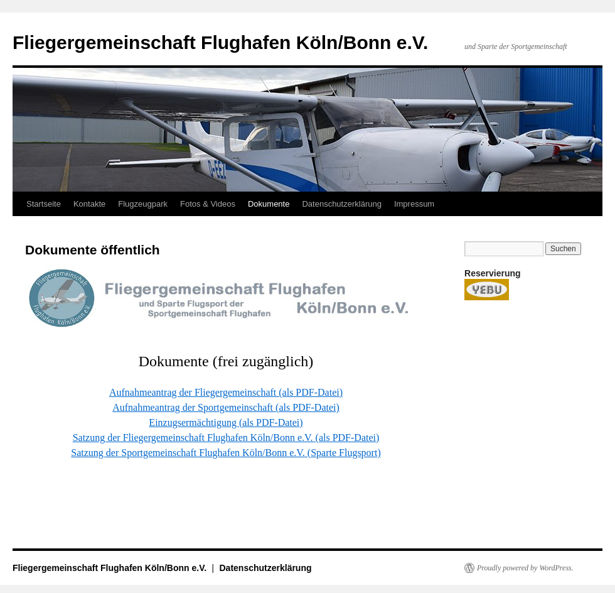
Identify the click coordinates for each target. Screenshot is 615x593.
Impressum (414, 204)
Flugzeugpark (143, 204)
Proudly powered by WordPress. (525, 567)
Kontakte (89, 204)
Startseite (43, 204)
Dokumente (268, 204)
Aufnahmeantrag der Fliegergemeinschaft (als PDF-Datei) (226, 392)
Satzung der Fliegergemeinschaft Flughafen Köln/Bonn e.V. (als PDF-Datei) (226, 437)
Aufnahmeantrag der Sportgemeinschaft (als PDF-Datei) (226, 407)
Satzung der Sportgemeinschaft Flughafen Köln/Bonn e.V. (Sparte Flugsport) (225, 452)
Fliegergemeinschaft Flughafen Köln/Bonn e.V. (220, 42)
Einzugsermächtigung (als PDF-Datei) (225, 422)
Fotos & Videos (207, 204)
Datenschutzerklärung (341, 204)
